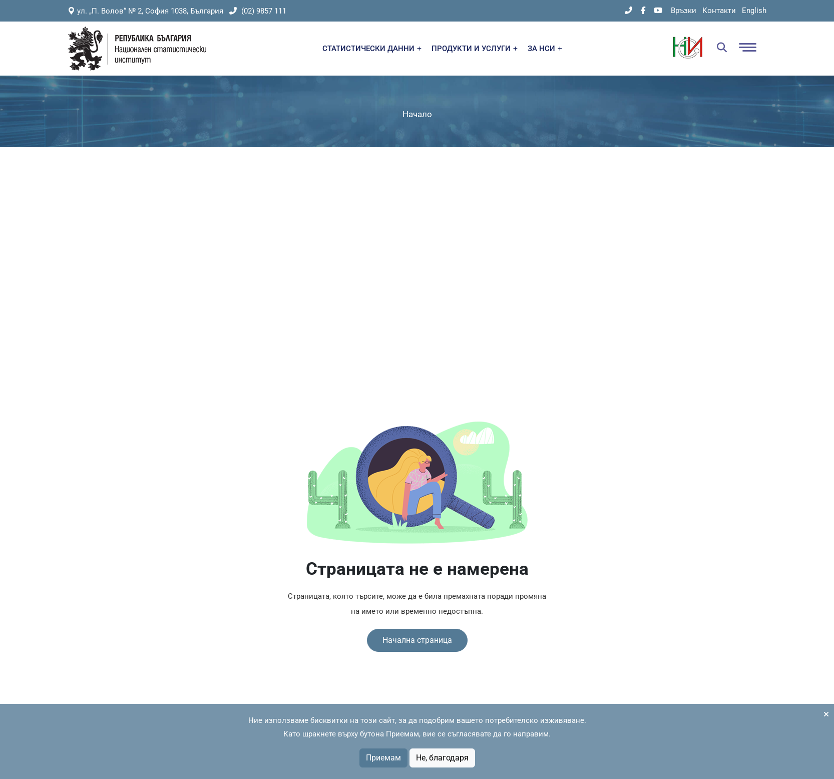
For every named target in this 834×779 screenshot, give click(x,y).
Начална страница (417, 640)
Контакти (719, 10)
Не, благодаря (442, 757)
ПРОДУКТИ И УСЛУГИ (475, 48)
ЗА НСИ (545, 48)
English (754, 10)
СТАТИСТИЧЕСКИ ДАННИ (372, 48)
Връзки (683, 10)
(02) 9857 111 (257, 11)
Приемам (383, 757)
